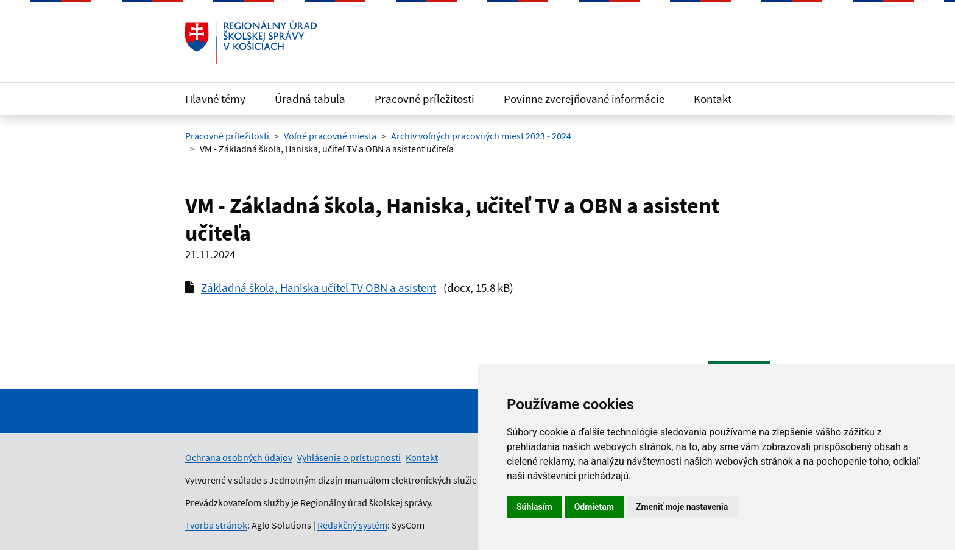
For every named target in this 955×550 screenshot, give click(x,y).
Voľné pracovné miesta (330, 136)
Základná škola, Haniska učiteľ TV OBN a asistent (318, 287)
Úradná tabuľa (310, 98)
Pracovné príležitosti (424, 98)
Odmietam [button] (594, 507)
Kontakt (712, 98)
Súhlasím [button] (534, 507)
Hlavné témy (215, 98)
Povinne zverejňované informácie (584, 98)
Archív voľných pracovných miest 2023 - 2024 (481, 136)
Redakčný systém (352, 525)
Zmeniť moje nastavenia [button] (682, 507)
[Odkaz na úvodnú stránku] (251, 42)
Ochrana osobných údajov (238, 457)
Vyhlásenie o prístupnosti (349, 457)
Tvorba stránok (216, 525)
